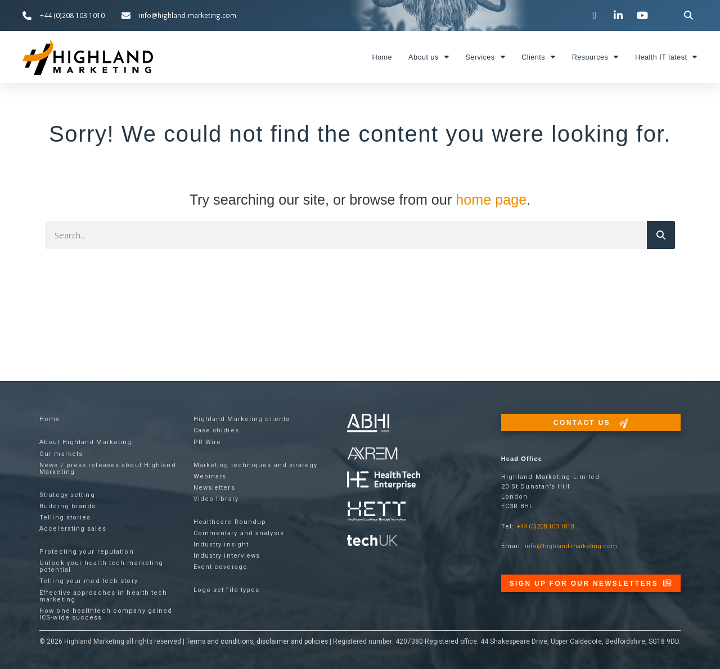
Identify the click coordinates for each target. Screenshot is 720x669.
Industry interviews (227, 555)
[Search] (661, 235)
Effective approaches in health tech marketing (103, 596)
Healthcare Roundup (230, 522)
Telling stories (65, 517)
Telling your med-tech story (88, 581)
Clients (538, 57)
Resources (595, 57)
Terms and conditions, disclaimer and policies (257, 641)
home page (491, 199)
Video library (216, 499)
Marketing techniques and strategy (255, 465)
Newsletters (214, 487)
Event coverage (221, 567)
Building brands (67, 506)
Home (382, 57)
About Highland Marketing (85, 442)
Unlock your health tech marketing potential (101, 566)
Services (485, 57)
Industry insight (221, 544)
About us (428, 57)
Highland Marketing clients (242, 419)
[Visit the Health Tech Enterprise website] (383, 480)
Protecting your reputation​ (86, 551)
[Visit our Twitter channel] (596, 15)
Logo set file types (227, 590)
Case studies (216, 430)
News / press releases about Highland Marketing (107, 469)
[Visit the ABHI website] (368, 423)
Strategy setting (67, 495)
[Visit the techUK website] (372, 453)
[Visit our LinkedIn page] (620, 15)
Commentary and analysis (239, 533)
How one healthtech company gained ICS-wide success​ (105, 614)
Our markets (61, 454)
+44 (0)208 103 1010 (545, 526)
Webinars (210, 476)
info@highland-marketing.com (571, 546)
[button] (689, 15)
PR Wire (208, 442)
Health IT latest (666, 57)
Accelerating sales (72, 528)
